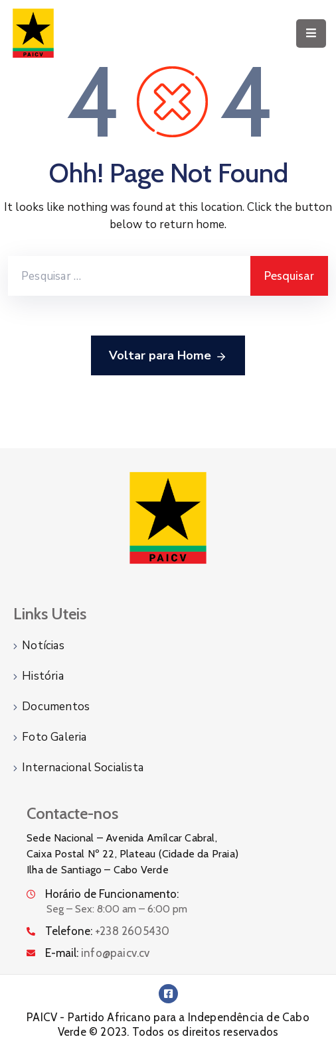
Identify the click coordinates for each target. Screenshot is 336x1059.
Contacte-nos (72, 813)
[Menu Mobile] (311, 33)
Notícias (43, 645)
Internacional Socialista (82, 767)
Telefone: (107, 931)
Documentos (56, 706)
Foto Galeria (54, 737)
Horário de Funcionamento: (112, 894)
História (43, 676)
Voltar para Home (168, 356)
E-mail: (97, 953)
